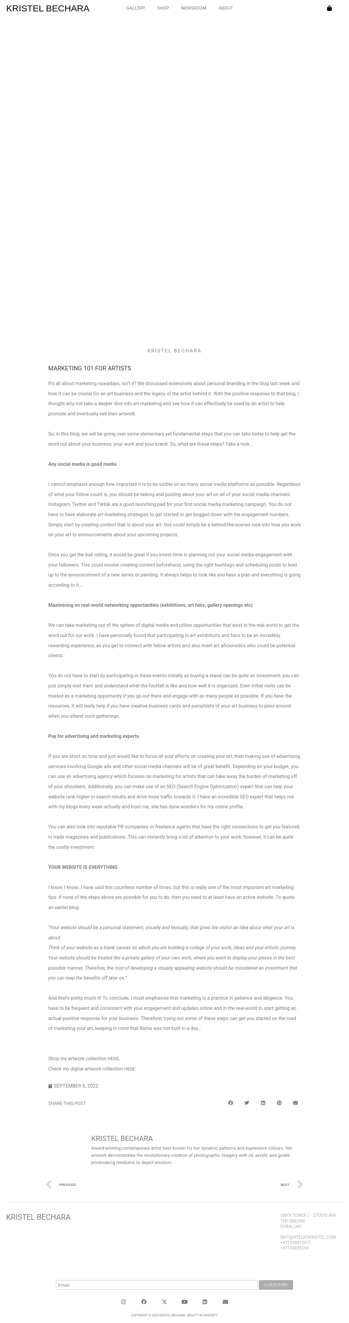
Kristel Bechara (38, 1215)
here (113, 1058)
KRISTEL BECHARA (48, 8)
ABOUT (226, 8)
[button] (230, 1100)
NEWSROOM (193, 8)
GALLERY (135, 8)
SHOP (163, 8)
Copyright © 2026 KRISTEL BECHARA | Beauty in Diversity (174, 1311)
